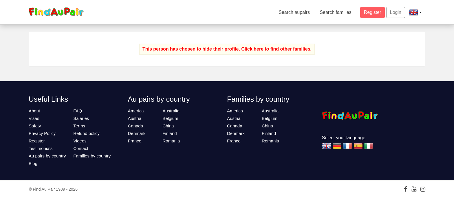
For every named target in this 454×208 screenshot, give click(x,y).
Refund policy (86, 133)
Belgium (170, 118)
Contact (80, 148)
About (34, 111)
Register (372, 12)
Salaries (81, 118)
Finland (169, 133)
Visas (34, 118)
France (135, 141)
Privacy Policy (42, 133)
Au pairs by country (47, 156)
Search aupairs (294, 12)
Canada (135, 126)
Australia (170, 111)
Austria (135, 118)
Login (395, 12)
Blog (33, 163)
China (168, 126)
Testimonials (41, 148)
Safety (35, 126)
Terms (79, 126)
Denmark (137, 133)
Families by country (92, 156)
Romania (171, 141)
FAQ (77, 111)
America (136, 111)
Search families (335, 12)
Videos (80, 141)
